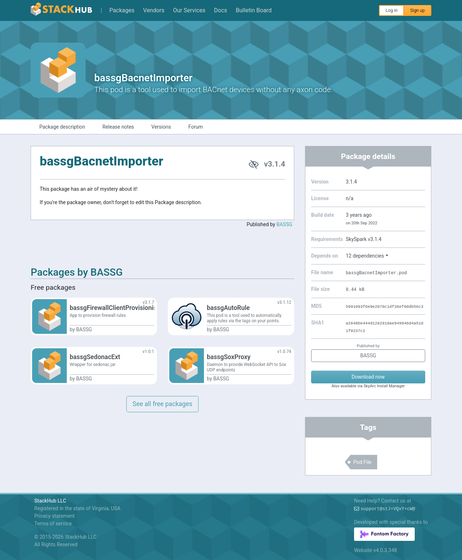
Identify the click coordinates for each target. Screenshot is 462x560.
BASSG (284, 224)
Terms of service (53, 523)
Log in (391, 10)
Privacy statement (54, 516)
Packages (122, 10)
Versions (161, 127)
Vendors (154, 10)
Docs (220, 10)
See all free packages (162, 404)
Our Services (189, 10)
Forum (195, 127)
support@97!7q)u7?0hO (388, 509)
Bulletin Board (253, 10)
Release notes (118, 127)
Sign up (417, 10)
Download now (368, 377)
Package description (62, 127)
